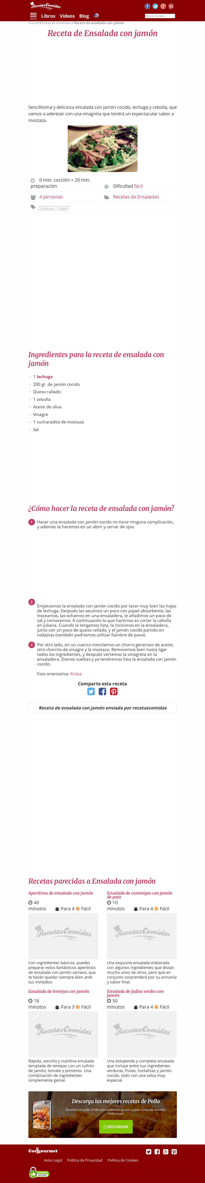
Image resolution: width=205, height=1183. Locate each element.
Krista (76, 674)
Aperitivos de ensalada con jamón (60, 893)
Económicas (47, 208)
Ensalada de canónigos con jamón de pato (139, 895)
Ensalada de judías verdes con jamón (135, 993)
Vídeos (67, 16)
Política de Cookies (123, 1160)
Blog (84, 16)
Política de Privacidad (85, 1160)
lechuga (45, 376)
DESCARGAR (115, 1126)
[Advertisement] (102, 69)
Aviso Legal (53, 1160)
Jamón (63, 208)
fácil (138, 186)
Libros (48, 16)
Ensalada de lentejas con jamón (58, 991)
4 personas (51, 197)
